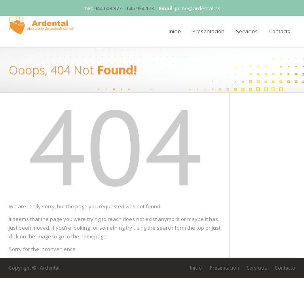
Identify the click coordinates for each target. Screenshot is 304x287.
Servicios (247, 31)
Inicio (175, 31)
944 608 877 (108, 8)
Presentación (208, 31)
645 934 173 (140, 8)
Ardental (49, 267)
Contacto (280, 31)
